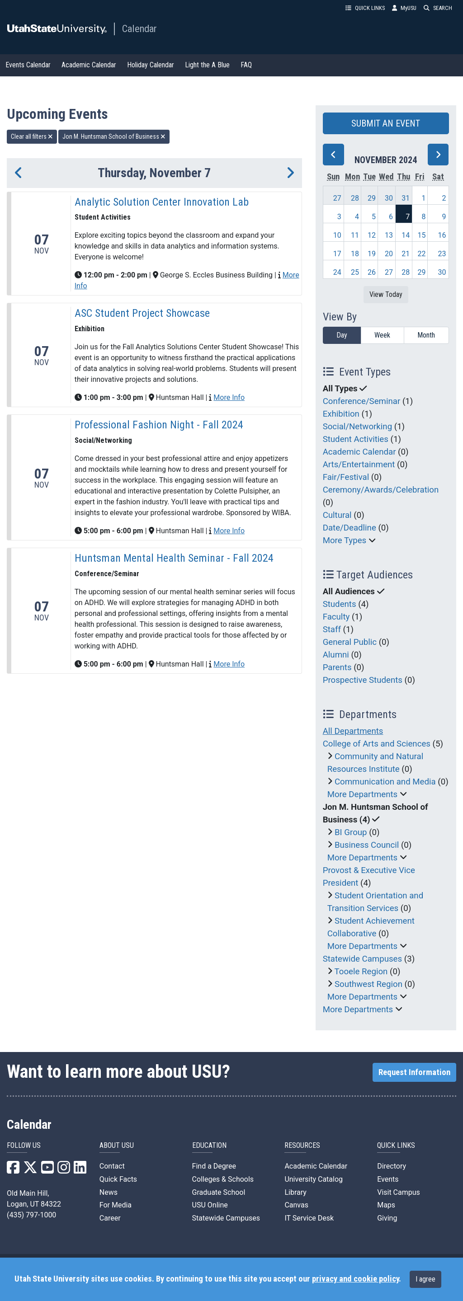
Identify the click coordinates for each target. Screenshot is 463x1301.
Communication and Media (385, 782)
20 (389, 253)
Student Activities (355, 439)
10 (337, 235)
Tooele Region (361, 972)
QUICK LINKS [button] (365, 8)
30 (389, 198)
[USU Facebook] (13, 1170)
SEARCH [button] (438, 8)
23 (442, 253)
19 (372, 253)
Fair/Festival (346, 477)
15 (421, 235)
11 (355, 235)
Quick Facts (118, 1179)
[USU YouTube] (47, 1170)
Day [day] (341, 335)
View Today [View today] (385, 294)
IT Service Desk (309, 1218)
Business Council (367, 845)
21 (406, 253)
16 (442, 235)
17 (337, 253)
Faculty (336, 617)
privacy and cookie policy (355, 1279)
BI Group (351, 832)
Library (295, 1192)
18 (355, 253)
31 (406, 198)
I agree (425, 1279)
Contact (112, 1166)
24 (337, 272)
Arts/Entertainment (359, 465)
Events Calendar (28, 65)
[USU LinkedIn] (80, 1170)
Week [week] (382, 335)
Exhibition (341, 414)
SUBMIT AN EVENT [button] (385, 123)
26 (372, 272)
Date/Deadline (349, 528)
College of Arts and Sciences (376, 744)
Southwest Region (368, 984)
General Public (350, 642)
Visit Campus (398, 1192)
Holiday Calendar (150, 65)
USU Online (210, 1205)
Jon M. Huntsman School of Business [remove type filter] (113, 136)
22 (421, 253)
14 (406, 235)
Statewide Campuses (362, 959)
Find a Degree (214, 1166)
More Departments (362, 794)
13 (389, 235)
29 (372, 198)
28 (355, 198)
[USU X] (30, 1170)
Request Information (414, 1072)
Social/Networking (357, 427)
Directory (391, 1166)
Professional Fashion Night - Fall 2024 (159, 424)
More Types (345, 540)
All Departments (353, 731)
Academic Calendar (88, 65)
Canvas (296, 1205)
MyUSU (404, 8)
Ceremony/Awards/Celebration (381, 490)
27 (337, 198)
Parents (337, 667)
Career (110, 1218)
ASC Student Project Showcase (142, 313)
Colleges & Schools (223, 1179)
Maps (386, 1205)
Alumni (336, 655)
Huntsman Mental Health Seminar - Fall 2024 (174, 558)
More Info (229, 397)
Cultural (337, 515)
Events (387, 1179)
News (108, 1192)
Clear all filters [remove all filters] (32, 136)
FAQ (246, 65)
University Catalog (313, 1179)
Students (339, 604)
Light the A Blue (207, 65)
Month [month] (426, 335)
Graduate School (219, 1192)
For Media (115, 1205)
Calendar (139, 28)
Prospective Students (362, 680)
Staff (332, 629)
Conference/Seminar (362, 401)
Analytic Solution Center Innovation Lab (162, 202)
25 (355, 272)
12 (372, 235)
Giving (387, 1218)
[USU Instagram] (63, 1170)
